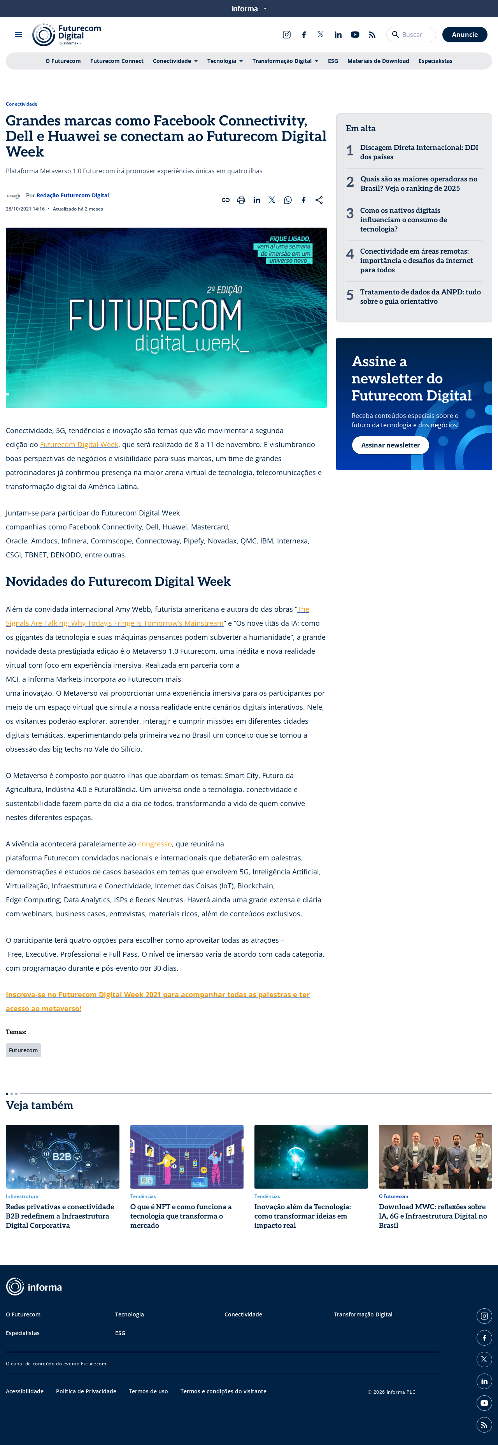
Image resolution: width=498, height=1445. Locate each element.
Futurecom (23, 1050)
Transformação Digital (282, 60)
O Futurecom (63, 60)
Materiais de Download (378, 60)
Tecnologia (221, 60)
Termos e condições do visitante (224, 1391)
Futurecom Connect (117, 60)
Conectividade (172, 60)
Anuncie (465, 34)
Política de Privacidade (86, 1391)
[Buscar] (395, 34)
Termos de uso (148, 1391)
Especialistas (435, 60)
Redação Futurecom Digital (73, 195)
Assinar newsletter (390, 445)
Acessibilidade (25, 1391)
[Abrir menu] (18, 34)
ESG (333, 60)
